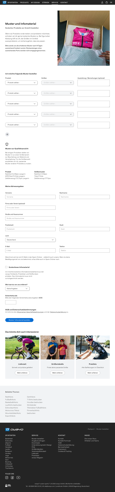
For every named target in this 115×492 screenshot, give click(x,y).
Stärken (63, 2)
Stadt (61, 225)
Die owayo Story (90, 439)
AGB (59, 443)
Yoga (7, 455)
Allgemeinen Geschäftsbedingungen (30, 312)
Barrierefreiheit (63, 447)
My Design (53, 2)
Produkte (42, 2)
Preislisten (35, 455)
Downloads (36, 443)
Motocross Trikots (12, 411)
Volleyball (8, 464)
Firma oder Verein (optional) (15, 203)
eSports (8, 443)
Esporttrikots (10, 416)
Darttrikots (31, 397)
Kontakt (82, 2)
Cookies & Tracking (65, 451)
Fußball (8, 445)
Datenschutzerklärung (58, 312)
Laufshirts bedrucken (13, 405)
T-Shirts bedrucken (34, 400)
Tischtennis (9, 468)
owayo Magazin (37, 458)
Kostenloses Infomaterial (19, 267)
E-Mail (7, 246)
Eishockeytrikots (11, 408)
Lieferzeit (35, 453)
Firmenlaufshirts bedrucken (33, 412)
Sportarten (31, 2)
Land (7, 236)
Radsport (91, 429)
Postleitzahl (9, 225)
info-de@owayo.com (48, 486)
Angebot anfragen (38, 441)
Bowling (8, 462)
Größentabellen (37, 449)
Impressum (62, 449)
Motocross (9, 458)
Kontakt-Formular (64, 441)
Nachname (63, 193)
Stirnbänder (31, 405)
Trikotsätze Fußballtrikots (36, 408)
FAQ (33, 447)
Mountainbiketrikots (13, 413)
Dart (6, 460)
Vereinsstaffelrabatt (39, 451)
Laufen (7, 449)
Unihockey (9, 466)
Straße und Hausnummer (14, 214)
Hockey (8, 453)
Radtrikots (9, 397)
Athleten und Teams (92, 441)
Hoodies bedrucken (34, 402)
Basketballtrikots (11, 402)
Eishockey (9, 441)
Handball (8, 447)
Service (73, 2)
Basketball (9, 439)
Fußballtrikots (10, 400)
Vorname (8, 193)
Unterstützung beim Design (42, 445)
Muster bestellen (38, 439)
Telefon (62, 246)
